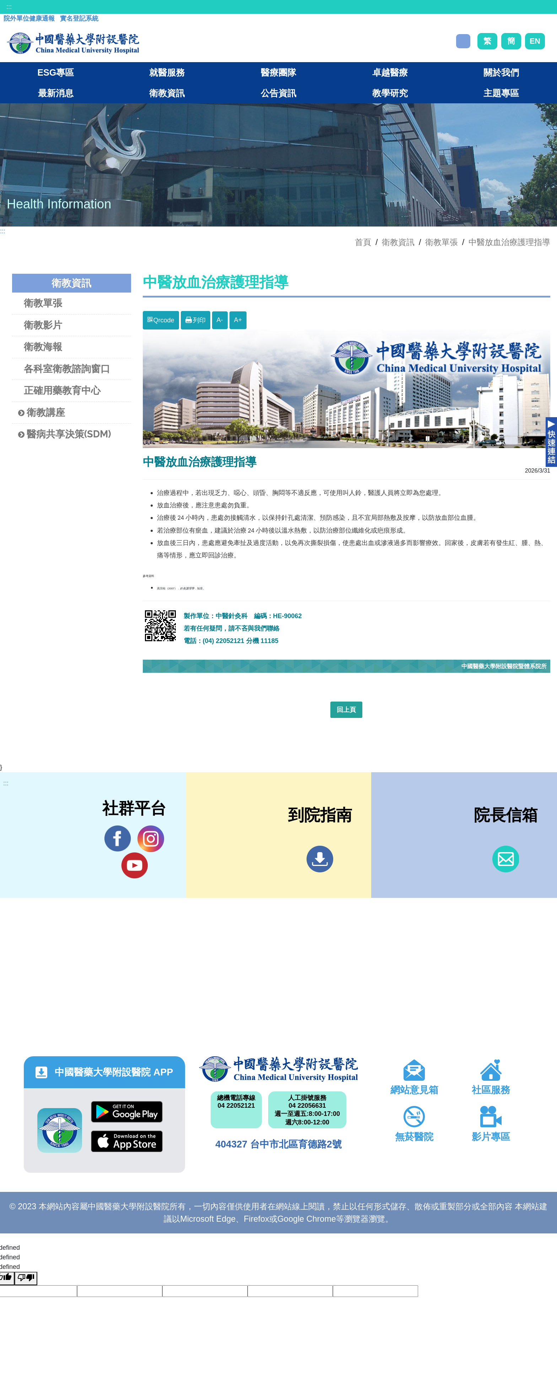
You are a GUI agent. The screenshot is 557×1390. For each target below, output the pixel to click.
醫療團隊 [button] (278, 72)
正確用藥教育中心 (62, 390)
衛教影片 (43, 325)
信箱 (505, 859)
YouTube (134, 865)
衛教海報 (43, 346)
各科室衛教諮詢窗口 (67, 368)
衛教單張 (441, 242)
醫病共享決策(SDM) (64, 434)
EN (535, 41)
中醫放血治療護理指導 (509, 242)
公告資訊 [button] (278, 93)
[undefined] (26, 1278)
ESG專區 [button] (55, 72)
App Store (127, 1141)
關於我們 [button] (501, 72)
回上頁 (346, 709)
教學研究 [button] (390, 93)
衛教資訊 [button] (167, 93)
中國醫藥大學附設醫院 (278, 1069)
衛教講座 (41, 413)
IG (150, 838)
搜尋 (463, 41)
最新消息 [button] (56, 93)
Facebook (117, 838)
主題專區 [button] (501, 93)
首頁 (363, 242)
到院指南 (320, 859)
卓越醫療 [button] (390, 72)
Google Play (127, 1112)
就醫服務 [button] (167, 72)
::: (9, 6)
